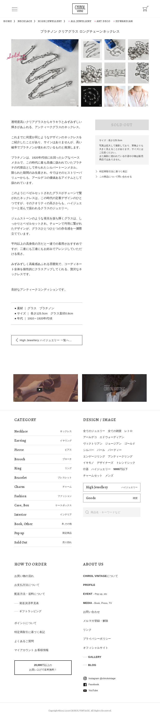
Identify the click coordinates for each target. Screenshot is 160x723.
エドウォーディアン (112, 437)
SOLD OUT (121, 125)
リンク (87, 629)
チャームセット (92, 475)
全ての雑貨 (115, 430)
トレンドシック (125, 462)
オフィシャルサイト (95, 647)
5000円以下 (121, 469)
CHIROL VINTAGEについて (100, 576)
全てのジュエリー (94, 430)
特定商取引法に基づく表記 (113, 171)
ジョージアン (113, 443)
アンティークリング (120, 456)
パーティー (115, 450)
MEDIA (97, 603)
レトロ (128, 430)
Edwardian (124, 21)
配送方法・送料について (29, 593)
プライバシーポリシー (97, 638)
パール (101, 450)
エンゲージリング (94, 456)
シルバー (88, 450)
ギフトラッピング (30, 611)
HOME (7, 21)
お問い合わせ (91, 611)
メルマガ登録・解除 (95, 620)
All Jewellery (81, 21)
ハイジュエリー (101, 469)
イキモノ (88, 462)
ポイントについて (25, 623)
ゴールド (129, 443)
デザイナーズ (105, 462)
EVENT (95, 593)
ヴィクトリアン (92, 443)
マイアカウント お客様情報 (31, 650)
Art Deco (104, 21)
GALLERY (94, 656)
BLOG (92, 665)
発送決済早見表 (29, 603)
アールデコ (90, 437)
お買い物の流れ (24, 576)
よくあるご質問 (24, 641)
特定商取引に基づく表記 (29, 632)
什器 (86, 469)
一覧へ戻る (47, 340)
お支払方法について (26, 584)
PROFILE (89, 584)
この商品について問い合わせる (115, 176)
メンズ (109, 475)
